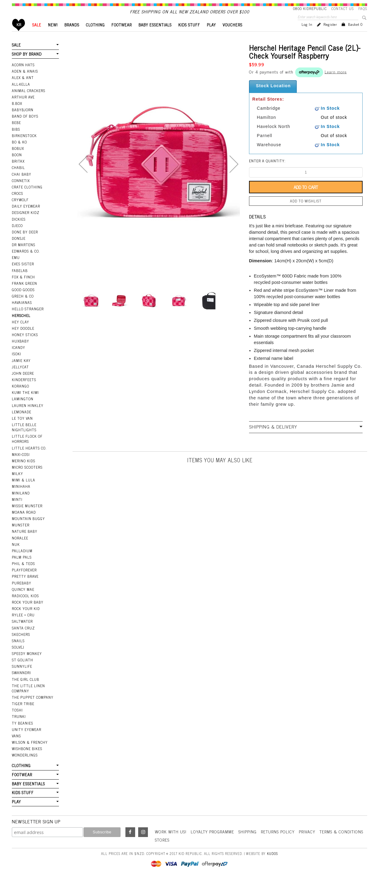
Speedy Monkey (27, 664)
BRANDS (71, 35)
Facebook (130, 842)
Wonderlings (25, 765)
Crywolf (20, 210)
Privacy (307, 841)
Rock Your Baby (27, 612)
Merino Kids (23, 471)
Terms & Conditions (341, 841)
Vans (16, 746)
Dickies (19, 229)
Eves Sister (23, 274)
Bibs (16, 139)
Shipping (247, 841)
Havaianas (22, 313)
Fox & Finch (23, 287)
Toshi (17, 720)
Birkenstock (24, 146)
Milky (17, 484)
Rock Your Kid (26, 619)
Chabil (18, 178)
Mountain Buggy (28, 529)
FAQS (362, 8)
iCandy (18, 358)
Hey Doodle (23, 339)
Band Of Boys (25, 126)
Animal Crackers (28, 101)
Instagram (143, 842)
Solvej (18, 657)
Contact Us (342, 8)
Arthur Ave (23, 107)
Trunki (19, 727)
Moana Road (24, 522)
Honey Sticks (25, 345)
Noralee (20, 548)
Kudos (272, 864)
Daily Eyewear (26, 216)
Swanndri (21, 683)
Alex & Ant (23, 88)
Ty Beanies (22, 733)
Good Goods (23, 300)
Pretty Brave (25, 587)
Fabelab (20, 281)
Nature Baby (24, 542)
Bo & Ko (19, 152)
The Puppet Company (32, 708)
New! (53, 35)
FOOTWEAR (121, 35)
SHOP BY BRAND (27, 64)
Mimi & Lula (23, 490)
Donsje (19, 249)
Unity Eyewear (26, 740)
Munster (20, 535)
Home (19, 35)
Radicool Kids (25, 606)
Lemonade (21, 422)
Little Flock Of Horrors (27, 449)
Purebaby (21, 593)
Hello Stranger (28, 319)
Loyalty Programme (212, 841)
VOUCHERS (232, 35)
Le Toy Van (22, 429)
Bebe (16, 133)
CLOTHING (95, 35)
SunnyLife (22, 677)
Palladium (22, 561)
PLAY (211, 35)
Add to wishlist (306, 211)
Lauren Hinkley (27, 416)
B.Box (17, 114)
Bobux (18, 159)
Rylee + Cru (23, 625)
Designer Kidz (25, 223)
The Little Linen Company (28, 698)
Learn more (336, 81)
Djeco (17, 236)
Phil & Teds (23, 574)
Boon (17, 165)
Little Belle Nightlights (24, 437)
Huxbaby (20, 351)
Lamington (22, 409)
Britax (18, 171)
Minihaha (21, 497)
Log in (307, 35)
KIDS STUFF (189, 35)
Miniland (21, 503)
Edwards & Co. (26, 261)
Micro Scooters (27, 477)
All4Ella (21, 94)
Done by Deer (25, 242)
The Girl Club (25, 690)
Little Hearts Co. (29, 458)
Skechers (21, 645)
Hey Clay (20, 332)
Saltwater (22, 632)
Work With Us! (170, 841)
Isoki (16, 364)
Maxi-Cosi (21, 465)
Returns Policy (278, 841)
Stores (162, 849)
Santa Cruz (23, 638)
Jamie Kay (21, 371)
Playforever (24, 580)
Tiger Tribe (23, 714)
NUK (16, 555)
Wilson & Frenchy (30, 752)
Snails (18, 651)
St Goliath (22, 670)
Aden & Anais (25, 81)
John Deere (23, 384)
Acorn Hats (23, 75)
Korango (20, 396)
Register (330, 35)
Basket (355, 35)
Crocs (17, 204)
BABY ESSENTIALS (155, 35)
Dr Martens (23, 255)
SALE (36, 35)
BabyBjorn (22, 120)
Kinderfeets (24, 390)
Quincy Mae (23, 600)
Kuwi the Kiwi (25, 403)
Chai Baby (21, 184)
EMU (16, 268)
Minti (17, 510)
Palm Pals (22, 567)
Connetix (21, 191)
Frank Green (24, 294)
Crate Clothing (27, 197)
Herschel (21, 326)
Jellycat (20, 377)
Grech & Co (23, 306)
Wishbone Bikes (27, 759)
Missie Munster (27, 516)
